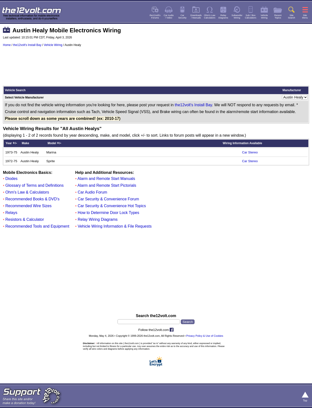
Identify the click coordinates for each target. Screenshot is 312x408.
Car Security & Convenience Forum (108, 199)
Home (7, 45)
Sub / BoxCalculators (250, 16)
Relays (11, 213)
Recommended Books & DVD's (32, 199)
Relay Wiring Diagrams (98, 219)
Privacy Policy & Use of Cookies (204, 335)
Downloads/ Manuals (196, 16)
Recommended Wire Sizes (28, 206)
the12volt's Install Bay (27, 45)
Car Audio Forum (92, 192)
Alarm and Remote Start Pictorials (107, 185)
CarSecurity (182, 16)
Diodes (11, 179)
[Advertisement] (156, 68)
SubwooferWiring (237, 16)
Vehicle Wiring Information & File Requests (115, 226)
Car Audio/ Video (169, 16)
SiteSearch (291, 16)
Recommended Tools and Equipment (37, 226)
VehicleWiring (264, 16)
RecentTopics (278, 16)
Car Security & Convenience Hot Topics (112, 206)
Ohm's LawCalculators (209, 16)
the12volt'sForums (155, 16)
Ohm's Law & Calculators (27, 192)
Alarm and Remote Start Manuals (106, 179)
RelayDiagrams (223, 16)
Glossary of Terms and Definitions (34, 185)
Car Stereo (250, 152)
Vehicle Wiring (53, 45)
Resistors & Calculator (24, 219)
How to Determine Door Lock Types (108, 213)
